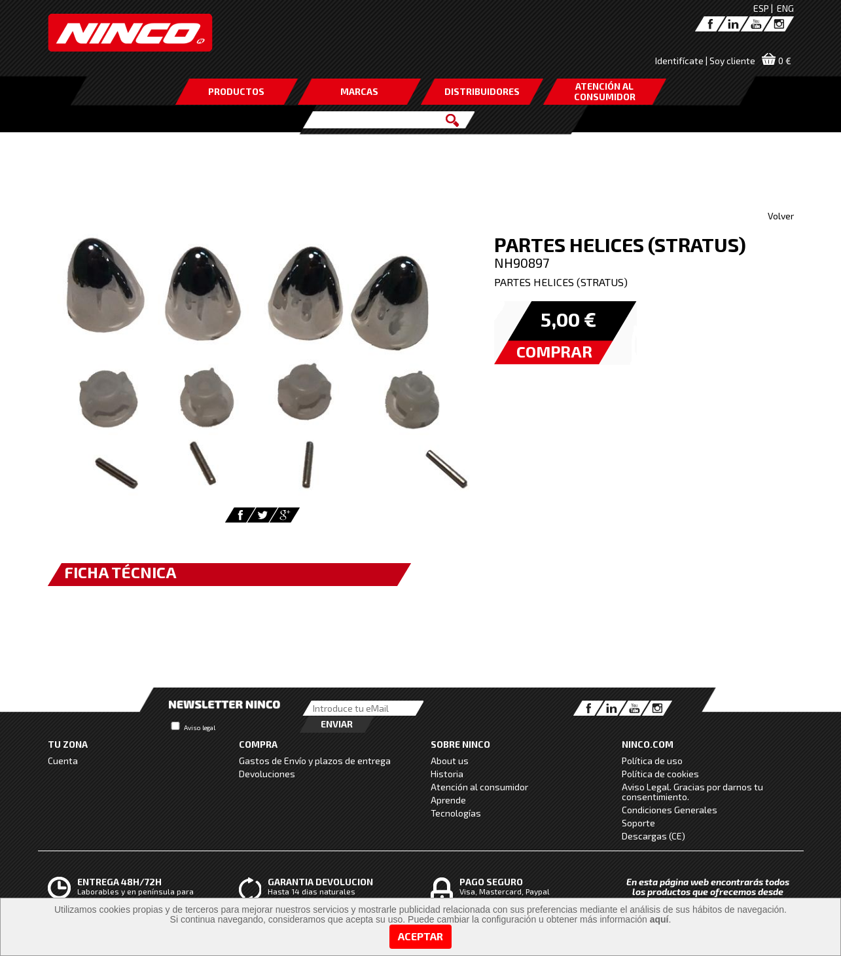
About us (450, 760)
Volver (781, 215)
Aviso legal (199, 727)
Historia (447, 773)
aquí (659, 919)
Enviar (337, 723)
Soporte (638, 822)
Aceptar (420, 936)
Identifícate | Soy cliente (705, 60)
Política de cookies (660, 773)
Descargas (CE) (653, 835)
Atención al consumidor (479, 786)
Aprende (448, 799)
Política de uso (652, 760)
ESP (761, 8)
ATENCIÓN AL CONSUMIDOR (604, 91)
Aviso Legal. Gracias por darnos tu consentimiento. (692, 791)
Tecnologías (456, 812)
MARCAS (359, 91)
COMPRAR (554, 351)
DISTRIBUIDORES (482, 91)
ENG (785, 8)
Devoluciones (267, 773)
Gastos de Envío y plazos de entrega (315, 760)
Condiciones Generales (669, 809)
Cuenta (63, 760)
